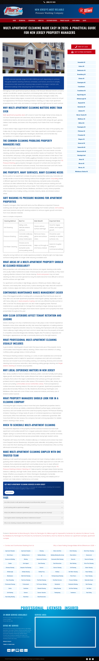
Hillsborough (16, 633)
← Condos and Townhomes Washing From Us (18, 545)
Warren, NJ (68, 535)
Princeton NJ (28, 535)
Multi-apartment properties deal (14, 115)
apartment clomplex (80, 535)
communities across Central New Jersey (29, 383)
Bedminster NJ (14, 533)
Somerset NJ (37, 535)
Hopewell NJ (62, 533)
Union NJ (54, 535)
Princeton (5, 635)
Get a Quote (9, 492)
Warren (27, 636)
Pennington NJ (19, 535)
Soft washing (59, 207)
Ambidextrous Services (39, 658)
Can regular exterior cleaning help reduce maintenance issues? (22, 517)
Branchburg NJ (24, 533)
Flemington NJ (41, 533)
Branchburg (16, 631)
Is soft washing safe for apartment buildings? (16, 507)
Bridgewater (22, 631)
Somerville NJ (46, 535)
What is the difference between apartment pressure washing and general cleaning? (28, 512)
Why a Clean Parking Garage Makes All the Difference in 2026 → (74, 545)
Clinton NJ (33, 533)
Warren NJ (61, 535)
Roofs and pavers (43, 274)
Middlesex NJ (9, 535)
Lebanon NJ (80, 533)
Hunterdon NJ (70, 533)
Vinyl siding (54, 178)
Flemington (11, 630)
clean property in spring (26, 301)
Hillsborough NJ (52, 533)
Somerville (28, 631)
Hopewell (17, 635)
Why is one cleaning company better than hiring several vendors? (23, 522)
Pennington (22, 635)
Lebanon (23, 628)
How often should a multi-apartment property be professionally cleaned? (25, 502)
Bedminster (10, 631)
